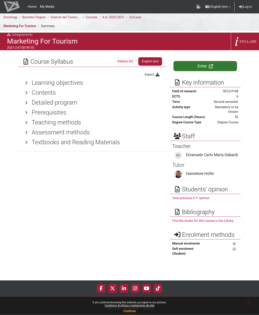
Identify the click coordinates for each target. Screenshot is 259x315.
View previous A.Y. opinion (191, 210)
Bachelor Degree (35, 17)
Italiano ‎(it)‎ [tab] (125, 61)
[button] (217, 6)
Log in (245, 7)
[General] (92, 82)
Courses (93, 17)
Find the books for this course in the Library (203, 233)
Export (152, 74)
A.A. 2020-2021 (115, 17)
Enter (205, 66)
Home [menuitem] (32, 7)
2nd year (137, 17)
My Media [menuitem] (47, 7)
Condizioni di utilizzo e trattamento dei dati (129, 305)
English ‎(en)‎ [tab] (150, 61)
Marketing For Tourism (20, 26)
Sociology (11, 17)
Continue (129, 311)
